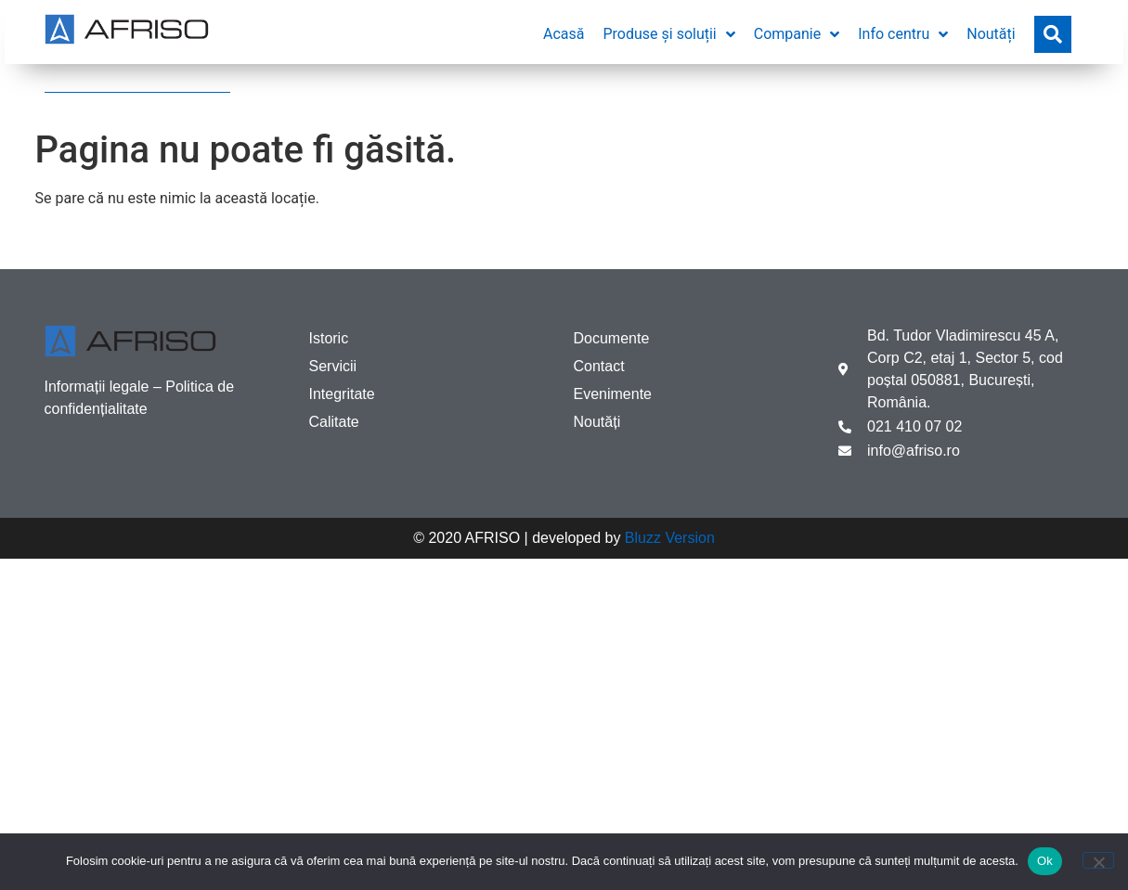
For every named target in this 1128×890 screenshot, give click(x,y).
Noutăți (597, 422)
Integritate (342, 394)
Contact (599, 366)
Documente (612, 338)
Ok (1045, 861)
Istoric (329, 338)
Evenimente (613, 394)
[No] (1098, 860)
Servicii (333, 366)
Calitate (334, 422)
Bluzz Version (670, 538)
